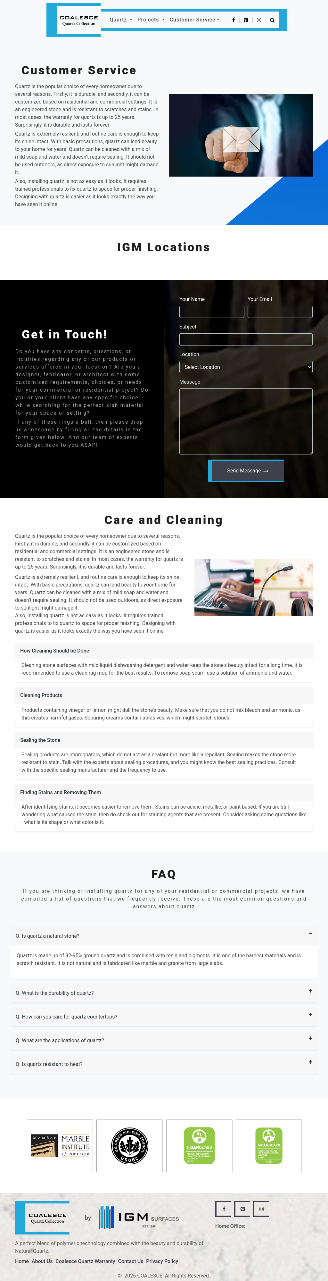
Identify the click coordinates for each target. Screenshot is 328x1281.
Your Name (192, 299)
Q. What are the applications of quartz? (60, 1040)
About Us (42, 1261)
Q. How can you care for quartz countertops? (66, 1017)
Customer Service (193, 20)
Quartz (119, 20)
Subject (187, 327)
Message (189, 382)
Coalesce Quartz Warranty (85, 1261)
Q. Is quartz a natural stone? (47, 936)
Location (189, 354)
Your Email (260, 299)
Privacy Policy (162, 1261)
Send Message (248, 471)
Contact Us (131, 1261)
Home (22, 1261)
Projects (148, 20)
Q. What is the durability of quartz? (55, 993)
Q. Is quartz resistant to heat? (49, 1064)
